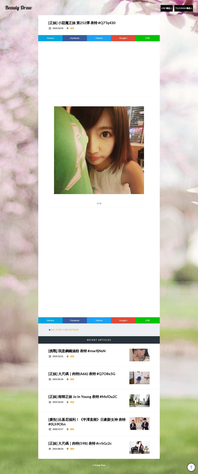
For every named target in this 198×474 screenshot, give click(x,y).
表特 (72, 28)
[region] (99, 68)
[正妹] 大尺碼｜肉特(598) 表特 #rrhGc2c (80, 443)
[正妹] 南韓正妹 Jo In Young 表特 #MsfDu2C (82, 396)
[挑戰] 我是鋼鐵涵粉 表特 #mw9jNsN (76, 351)
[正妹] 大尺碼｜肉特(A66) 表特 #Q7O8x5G (81, 374)
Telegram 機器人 (183, 8)
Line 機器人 (166, 8)
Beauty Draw (18, 7)
